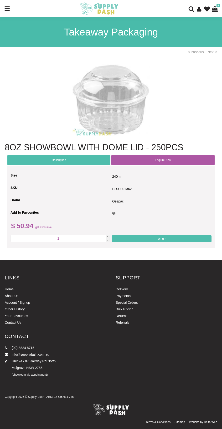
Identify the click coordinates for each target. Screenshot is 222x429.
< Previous (196, 52)
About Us (12, 296)
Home (9, 289)
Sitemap (180, 422)
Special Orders (127, 302)
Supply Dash (36, 397)
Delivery (122, 289)
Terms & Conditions (158, 422)
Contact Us (13, 322)
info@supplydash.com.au (27, 354)
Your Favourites (16, 316)
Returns (122, 316)
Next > (212, 52)
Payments (123, 296)
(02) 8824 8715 (19, 348)
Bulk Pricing (125, 309)
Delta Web (210, 422)
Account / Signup (17, 302)
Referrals (122, 322)
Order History (15, 309)
